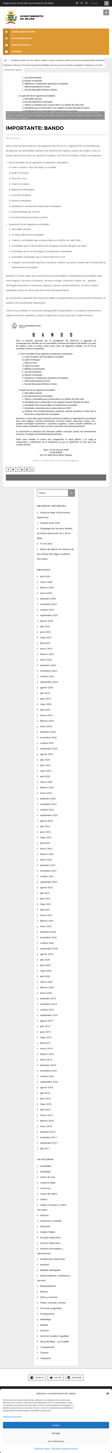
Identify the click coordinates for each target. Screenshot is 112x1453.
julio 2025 (45, 626)
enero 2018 (46, 1126)
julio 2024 (45, 692)
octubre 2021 (47, 876)
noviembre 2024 (48, 670)
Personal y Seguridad (31, 65)
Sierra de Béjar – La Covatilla (54, 1341)
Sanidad (44, 1324)
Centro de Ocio (26, 60)
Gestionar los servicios (12, 1416)
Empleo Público (47, 1231)
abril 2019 (45, 1042)
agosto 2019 (46, 1020)
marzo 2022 (46, 848)
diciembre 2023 (48, 731)
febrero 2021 (47, 920)
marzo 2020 (46, 981)
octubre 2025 (47, 609)
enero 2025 (46, 659)
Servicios (54, 65)
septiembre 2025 (49, 615)
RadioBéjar (45, 65)
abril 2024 (45, 709)
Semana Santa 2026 (50, 522)
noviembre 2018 (48, 1070)
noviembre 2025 (48, 604)
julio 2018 (45, 1092)
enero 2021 (46, 926)
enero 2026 (46, 593)
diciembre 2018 (48, 1065)
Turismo (99, 65)
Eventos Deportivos (50, 1243)
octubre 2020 (47, 942)
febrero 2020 (47, 987)
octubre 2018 (47, 1076)
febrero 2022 (47, 854)
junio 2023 (45, 765)
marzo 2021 (46, 915)
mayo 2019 (45, 1037)
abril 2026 (45, 576)
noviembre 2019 (48, 1004)
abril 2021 (45, 909)
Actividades (46, 1165)
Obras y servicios (49, 1297)
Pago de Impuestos (17, 38)
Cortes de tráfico (48, 1193)
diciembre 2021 (48, 865)
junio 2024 (45, 698)
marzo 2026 (46, 581)
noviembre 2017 (48, 1137)
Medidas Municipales (50, 1270)
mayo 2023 (45, 770)
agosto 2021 (46, 887)
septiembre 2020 (49, 948)
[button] (107, 1393)
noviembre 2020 (48, 937)
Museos (44, 1291)
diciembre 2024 (48, 665)
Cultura (43, 1199)
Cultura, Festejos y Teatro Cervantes (49, 60)
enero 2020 (46, 992)
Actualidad (15, 60)
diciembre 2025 (48, 598)
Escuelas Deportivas (50, 1237)
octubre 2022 (47, 809)
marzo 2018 (46, 1115)
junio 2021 (45, 898)
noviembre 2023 (48, 737)
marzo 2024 (46, 715)
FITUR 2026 (46, 543)
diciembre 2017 (48, 1131)
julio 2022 (45, 826)
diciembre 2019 (48, 998)
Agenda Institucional (19, 32)
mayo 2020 (45, 970)
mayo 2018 (45, 1104)
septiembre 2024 (49, 681)
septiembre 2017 (49, 1142)
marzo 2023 (46, 781)
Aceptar (56, 1425)
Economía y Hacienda (50, 1220)
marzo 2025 (46, 648)
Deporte (68, 60)
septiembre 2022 (49, 815)
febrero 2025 (47, 654)
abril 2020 (45, 976)
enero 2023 (46, 792)
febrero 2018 (47, 1120)
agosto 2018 (46, 1087)
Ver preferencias (56, 1441)
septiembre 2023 (49, 748)
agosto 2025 (46, 620)
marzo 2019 (46, 1048)
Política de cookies (42, 1448)
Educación (76, 60)
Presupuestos (47, 1313)
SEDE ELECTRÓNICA (17, 45)
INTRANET (12, 51)
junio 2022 (45, 831)
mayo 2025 (45, 637)
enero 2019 (46, 1059)
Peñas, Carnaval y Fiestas (53, 1302)
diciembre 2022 (48, 798)
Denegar (56, 1433)
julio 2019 (45, 1026)
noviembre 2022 (48, 804)
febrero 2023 (47, 787)
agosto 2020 (46, 954)
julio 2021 (45, 892)
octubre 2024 (47, 676)
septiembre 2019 (49, 1015)
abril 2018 (45, 1109)
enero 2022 (46, 859)
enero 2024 (46, 726)
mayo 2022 (45, 837)
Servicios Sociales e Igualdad (70, 65)
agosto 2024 (46, 687)
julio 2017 (45, 1148)
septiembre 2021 (49, 881)
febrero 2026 (47, 587)
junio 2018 (45, 1098)
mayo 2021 (45, 904)
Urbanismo (45, 1358)
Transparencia (89, 65)
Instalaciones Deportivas (52, 1258)
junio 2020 (45, 965)
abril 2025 (45, 643)
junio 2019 (45, 1031)
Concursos (45, 1188)
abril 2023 (45, 776)
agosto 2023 (46, 754)
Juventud (85, 60)
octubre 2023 (47, 742)
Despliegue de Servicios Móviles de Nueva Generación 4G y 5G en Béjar (54, 533)
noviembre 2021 (48, 870)
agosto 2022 (46, 820)
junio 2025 (45, 631)
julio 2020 (45, 959)
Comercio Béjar (48, 1182)
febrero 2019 (47, 1054)
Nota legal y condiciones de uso (64, 1448)
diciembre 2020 (48, 931)
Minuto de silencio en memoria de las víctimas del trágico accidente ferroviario (55, 554)
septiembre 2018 (49, 1081)
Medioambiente (48, 1285)
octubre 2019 (47, 1009)
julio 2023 (45, 759)
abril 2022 (45, 842)
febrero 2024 (47, 720)
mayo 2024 (45, 704)
